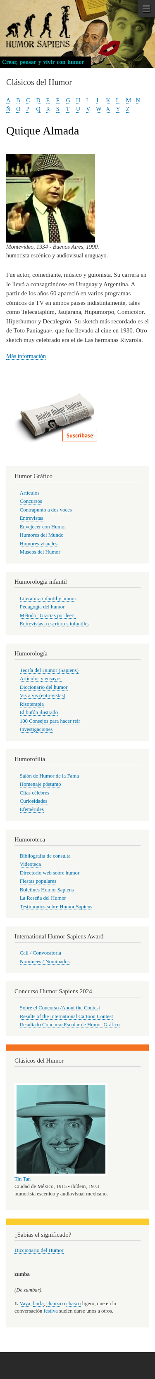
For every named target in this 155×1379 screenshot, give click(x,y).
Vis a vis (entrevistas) (42, 695)
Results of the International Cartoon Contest (66, 1016)
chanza (53, 1303)
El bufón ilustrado (39, 712)
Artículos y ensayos (41, 678)
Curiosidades (34, 801)
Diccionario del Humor (39, 1250)
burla (38, 1303)
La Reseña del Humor (43, 898)
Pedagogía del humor (42, 607)
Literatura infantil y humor (48, 598)
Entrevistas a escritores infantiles (55, 624)
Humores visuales (38, 544)
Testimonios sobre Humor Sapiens (56, 907)
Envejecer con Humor (43, 527)
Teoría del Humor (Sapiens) (49, 670)
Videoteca (30, 864)
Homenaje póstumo (40, 784)
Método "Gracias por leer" (48, 615)
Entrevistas (31, 518)
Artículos (30, 493)
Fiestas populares (38, 881)
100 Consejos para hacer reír (50, 721)
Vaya (25, 1303)
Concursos (31, 501)
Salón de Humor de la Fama (49, 776)
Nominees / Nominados (45, 961)
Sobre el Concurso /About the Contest (60, 1008)
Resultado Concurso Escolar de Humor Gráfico (70, 1025)
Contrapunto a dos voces (46, 510)
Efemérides (32, 809)
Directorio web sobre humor (49, 873)
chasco (73, 1303)
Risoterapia (32, 704)
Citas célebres (34, 793)
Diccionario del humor (44, 687)
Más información (26, 356)
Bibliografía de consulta (45, 856)
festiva (51, 1311)
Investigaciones (36, 729)
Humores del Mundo (42, 535)
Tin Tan (22, 1179)
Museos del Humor (40, 552)
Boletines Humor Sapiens (47, 890)
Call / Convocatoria (40, 953)
